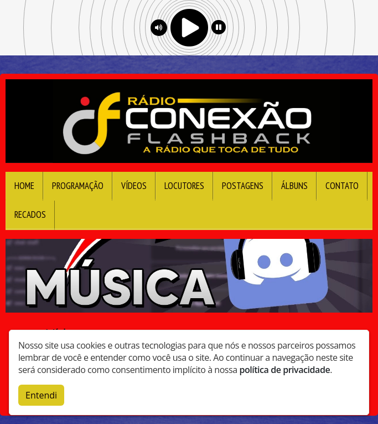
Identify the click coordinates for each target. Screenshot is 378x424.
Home (24, 186)
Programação (77, 186)
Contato (342, 186)
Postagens (242, 186)
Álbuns (294, 186)
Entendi (41, 394)
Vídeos (134, 186)
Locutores (184, 186)
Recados (30, 214)
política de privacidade (284, 368)
